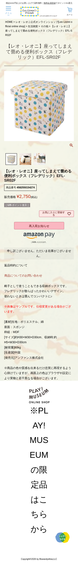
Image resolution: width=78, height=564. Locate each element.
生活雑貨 (33, 26)
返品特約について (15, 265)
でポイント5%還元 (58, 3)
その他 (44, 26)
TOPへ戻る (62, 537)
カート (70, 15)
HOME (9, 21)
